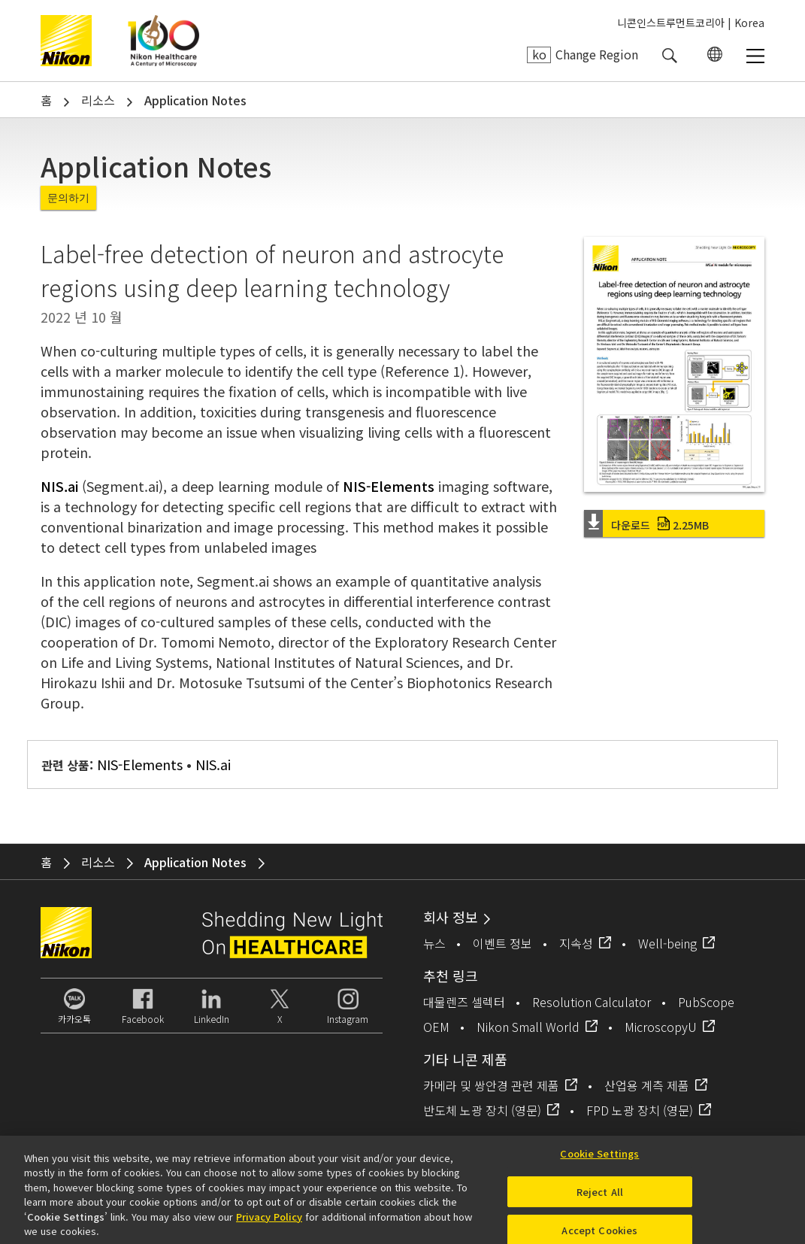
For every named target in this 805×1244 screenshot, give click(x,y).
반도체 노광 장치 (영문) (482, 1110)
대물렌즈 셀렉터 (464, 1002)
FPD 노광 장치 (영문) (639, 1110)
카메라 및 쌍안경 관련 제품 (491, 1085)
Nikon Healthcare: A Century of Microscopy (163, 40)
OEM (436, 1027)
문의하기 (68, 198)
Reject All (600, 1198)
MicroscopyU (661, 1027)
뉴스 (434, 943)
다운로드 (660, 524)
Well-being (667, 943)
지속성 (576, 943)
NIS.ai (59, 486)
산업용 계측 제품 (646, 1085)
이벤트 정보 (502, 943)
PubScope (706, 1002)
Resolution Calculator (591, 1002)
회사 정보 (450, 917)
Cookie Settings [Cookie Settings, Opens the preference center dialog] (599, 1159)
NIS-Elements (388, 486)
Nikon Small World (528, 1027)
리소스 (98, 100)
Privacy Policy (269, 1222)
